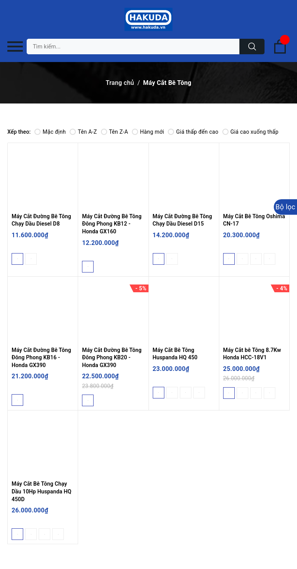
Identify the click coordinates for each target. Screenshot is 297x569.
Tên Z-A (114, 132)
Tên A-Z (83, 132)
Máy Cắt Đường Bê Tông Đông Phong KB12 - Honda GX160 (112, 223)
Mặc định (50, 132)
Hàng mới (148, 132)
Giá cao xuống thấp (250, 132)
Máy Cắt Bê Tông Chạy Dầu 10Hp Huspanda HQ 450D (42, 491)
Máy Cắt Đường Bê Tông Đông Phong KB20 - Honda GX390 (112, 357)
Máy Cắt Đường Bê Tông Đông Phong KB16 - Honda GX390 (41, 357)
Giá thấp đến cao (193, 132)
